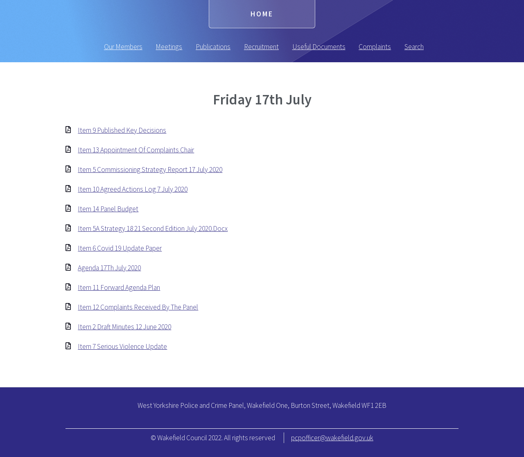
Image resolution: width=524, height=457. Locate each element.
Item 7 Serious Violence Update (122, 346)
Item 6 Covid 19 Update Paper (120, 248)
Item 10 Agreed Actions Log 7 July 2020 (132, 189)
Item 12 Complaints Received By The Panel (138, 307)
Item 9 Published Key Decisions (122, 130)
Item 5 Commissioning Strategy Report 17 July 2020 (150, 169)
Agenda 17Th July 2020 (109, 267)
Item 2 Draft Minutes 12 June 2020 (124, 326)
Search (414, 46)
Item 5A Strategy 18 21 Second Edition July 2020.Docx (153, 228)
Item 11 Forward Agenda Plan (119, 287)
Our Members (123, 46)
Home (262, 13)
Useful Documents (319, 46)
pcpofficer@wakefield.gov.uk (332, 437)
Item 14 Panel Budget (108, 208)
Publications (213, 46)
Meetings (169, 46)
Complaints (375, 46)
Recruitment (261, 46)
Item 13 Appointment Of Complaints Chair (136, 149)
